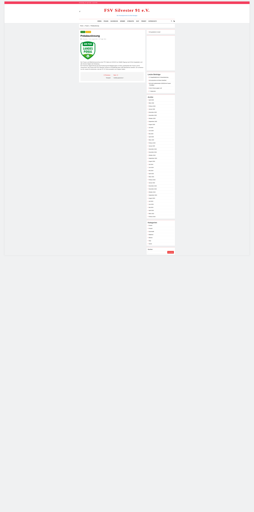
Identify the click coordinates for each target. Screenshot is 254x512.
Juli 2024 (151, 164)
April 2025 (151, 136)
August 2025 (152, 124)
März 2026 (151, 103)
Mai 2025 (151, 133)
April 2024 (151, 173)
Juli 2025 (151, 127)
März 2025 (151, 140)
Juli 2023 (151, 201)
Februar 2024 (152, 179)
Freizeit (143, 21)
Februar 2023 (152, 216)
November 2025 (153, 115)
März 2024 (151, 176)
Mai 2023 (151, 207)
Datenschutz (152, 21)
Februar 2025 (152, 143)
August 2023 (152, 198)
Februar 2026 (152, 106)
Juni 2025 (151, 130)
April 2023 (151, 210)
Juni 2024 (151, 167)
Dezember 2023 (153, 186)
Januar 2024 (152, 182)
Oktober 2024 (152, 155)
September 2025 (153, 121)
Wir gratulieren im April (154, 32)
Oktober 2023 (152, 192)
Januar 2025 (152, 146)
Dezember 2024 (153, 149)
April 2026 (151, 100)
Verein (99, 21)
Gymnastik (130, 21)
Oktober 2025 (152, 118)
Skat (137, 21)
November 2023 (153, 189)
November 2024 (153, 152)
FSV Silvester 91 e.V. (127, 10)
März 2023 (151, 213)
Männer (122, 21)
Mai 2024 (151, 170)
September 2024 (153, 158)
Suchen (150, 249)
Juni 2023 (151, 204)
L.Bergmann (85, 39)
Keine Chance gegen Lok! (155, 88)
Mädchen (88, 32)
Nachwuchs (114, 21)
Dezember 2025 (153, 112)
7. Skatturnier (152, 91)
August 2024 (152, 161)
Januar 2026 (152, 109)
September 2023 (153, 195)
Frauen (106, 21)
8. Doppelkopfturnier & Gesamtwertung (158, 77)
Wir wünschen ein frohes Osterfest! (157, 80)
